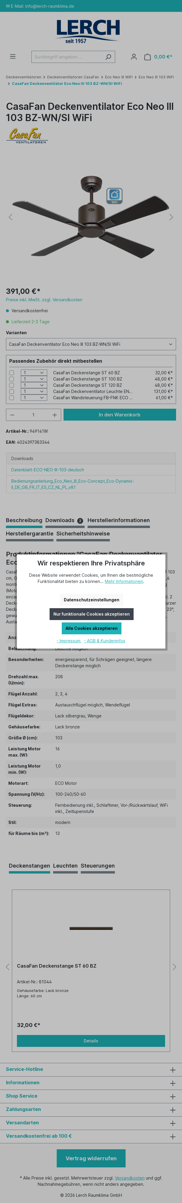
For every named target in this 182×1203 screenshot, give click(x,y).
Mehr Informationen (124, 581)
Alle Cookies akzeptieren (92, 628)
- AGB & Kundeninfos (104, 640)
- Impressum (69, 640)
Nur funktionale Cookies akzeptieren (91, 613)
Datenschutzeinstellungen (91, 599)
